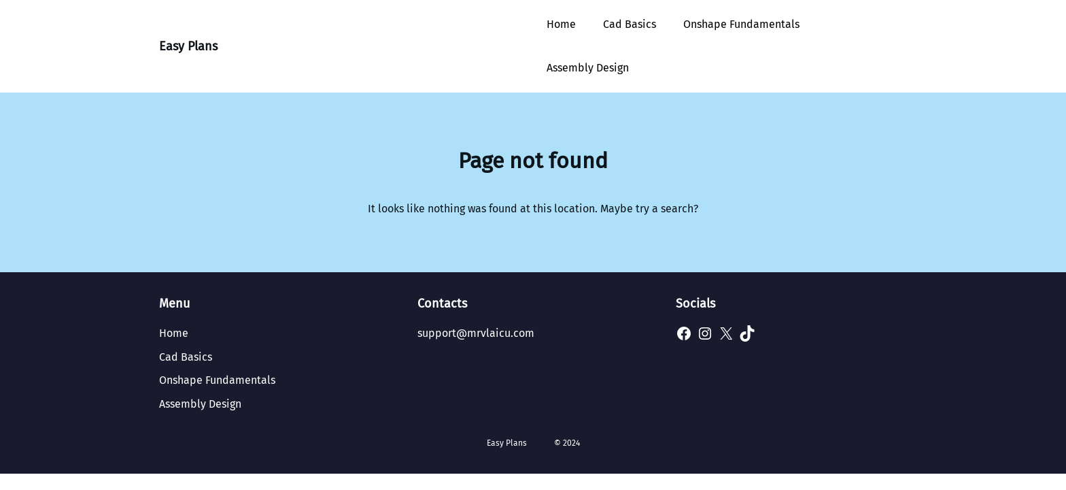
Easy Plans (188, 46)
